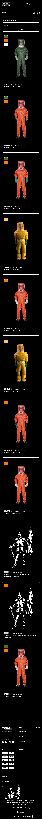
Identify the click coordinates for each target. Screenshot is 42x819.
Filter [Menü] (21, 30)
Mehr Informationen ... (20, 804)
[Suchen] (37, 21)
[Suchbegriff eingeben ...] (19, 21)
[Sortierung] (21, 25)
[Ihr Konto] (34, 13)
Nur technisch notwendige (21, 808)
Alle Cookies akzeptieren (21, 816)
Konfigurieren (21, 812)
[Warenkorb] (38, 13)
